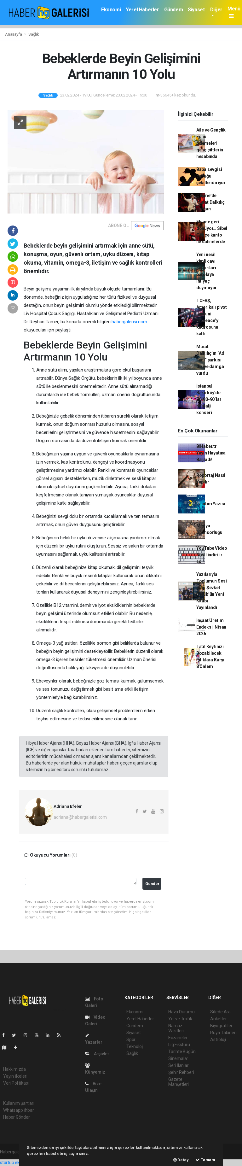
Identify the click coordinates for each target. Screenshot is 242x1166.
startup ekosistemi (18, 1162)
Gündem (173, 10)
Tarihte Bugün (182, 1051)
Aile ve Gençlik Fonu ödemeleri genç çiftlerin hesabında (211, 143)
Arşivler (97, 1053)
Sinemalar (178, 1058)
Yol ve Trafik (180, 1018)
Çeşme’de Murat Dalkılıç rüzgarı (210, 202)
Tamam (205, 1159)
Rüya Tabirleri (223, 1032)
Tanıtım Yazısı (210, 503)
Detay (181, 1159)
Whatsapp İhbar (18, 1110)
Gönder (152, 883)
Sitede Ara (220, 1011)
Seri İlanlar (178, 1065)
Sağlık (33, 34)
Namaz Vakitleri (176, 1028)
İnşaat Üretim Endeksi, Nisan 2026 (211, 627)
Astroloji (218, 1039)
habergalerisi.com (129, 322)
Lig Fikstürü (179, 1044)
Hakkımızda (14, 1069)
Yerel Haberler (142, 10)
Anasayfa (14, 34)
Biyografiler (221, 1025)
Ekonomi (111, 10)
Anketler (218, 1018)
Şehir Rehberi (181, 1072)
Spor (130, 1039)
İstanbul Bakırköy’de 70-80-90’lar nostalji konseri (209, 399)
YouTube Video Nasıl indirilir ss (211, 555)
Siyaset (196, 10)
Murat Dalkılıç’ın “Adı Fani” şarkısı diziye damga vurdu (211, 360)
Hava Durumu (181, 1011)
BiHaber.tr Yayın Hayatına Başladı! (211, 453)
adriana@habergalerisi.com (80, 817)
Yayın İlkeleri (15, 1076)
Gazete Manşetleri (178, 1082)
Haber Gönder (16, 1117)
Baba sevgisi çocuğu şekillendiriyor (211, 176)
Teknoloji (134, 1046)
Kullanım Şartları (18, 1103)
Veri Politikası (16, 1083)
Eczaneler (177, 1037)
